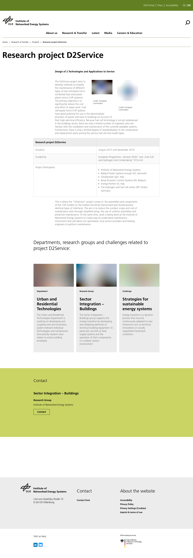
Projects (35, 42)
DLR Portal (149, 5)
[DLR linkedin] (36, 546)
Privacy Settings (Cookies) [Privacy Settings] (133, 508)
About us (51, 33)
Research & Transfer (74, 33)
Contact (41, 411)
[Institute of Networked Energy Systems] (25, 20)
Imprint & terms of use (131, 512)
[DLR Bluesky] (41, 546)
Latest (95, 33)
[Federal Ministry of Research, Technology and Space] (133, 550)
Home (5, 42)
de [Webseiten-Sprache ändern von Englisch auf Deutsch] (184, 5)
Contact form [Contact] (83, 500)
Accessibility (172, 5)
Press (160, 5)
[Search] (187, 22)
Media (108, 33)
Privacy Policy (127, 504)
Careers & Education (129, 33)
